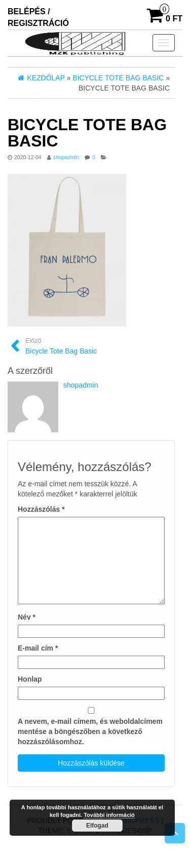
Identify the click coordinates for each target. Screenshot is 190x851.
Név (26, 617)
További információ (109, 815)
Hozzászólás (41, 509)
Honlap (30, 679)
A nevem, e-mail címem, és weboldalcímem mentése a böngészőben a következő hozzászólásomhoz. (90, 731)
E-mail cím (38, 648)
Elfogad (97, 825)
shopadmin (66, 157)
